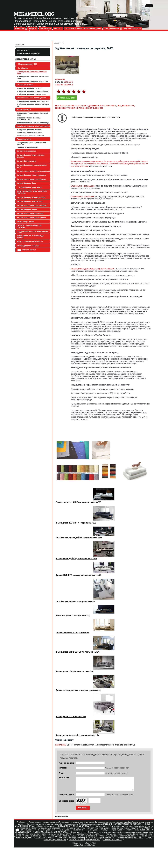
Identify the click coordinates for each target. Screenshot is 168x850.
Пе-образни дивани (25, 85)
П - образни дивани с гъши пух (29, 88)
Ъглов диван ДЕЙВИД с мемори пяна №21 (76, 559)
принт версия (61, 818)
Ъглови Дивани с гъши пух (28, 246)
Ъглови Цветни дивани (26, 161)
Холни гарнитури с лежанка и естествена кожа (29, 119)
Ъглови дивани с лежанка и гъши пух (32, 81)
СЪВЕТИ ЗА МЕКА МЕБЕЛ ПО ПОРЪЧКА (29, 227)
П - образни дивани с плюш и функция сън (33, 105)
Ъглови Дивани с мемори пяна (29, 201)
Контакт (58, 28)
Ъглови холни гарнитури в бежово (31, 179)
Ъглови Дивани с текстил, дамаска (31, 175)
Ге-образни (23, 68)
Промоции (19, 28)
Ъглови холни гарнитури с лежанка (31, 205)
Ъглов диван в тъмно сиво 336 (71, 716)
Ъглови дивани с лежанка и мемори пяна (32, 73)
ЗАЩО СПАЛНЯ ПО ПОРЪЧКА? (30, 242)
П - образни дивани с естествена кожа (32, 91)
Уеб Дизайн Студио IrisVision (84, 848)
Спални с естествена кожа (27, 147)
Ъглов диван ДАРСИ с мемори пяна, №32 (76, 523)
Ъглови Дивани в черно (27, 209)
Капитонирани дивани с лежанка (30, 136)
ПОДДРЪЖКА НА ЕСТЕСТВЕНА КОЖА (32, 232)
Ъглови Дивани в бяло (26, 183)
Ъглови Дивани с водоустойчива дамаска (30, 156)
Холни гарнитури (24, 110)
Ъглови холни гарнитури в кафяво (31, 217)
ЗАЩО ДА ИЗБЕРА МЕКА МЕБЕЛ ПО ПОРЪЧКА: (32, 192)
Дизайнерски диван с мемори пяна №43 (75, 601)
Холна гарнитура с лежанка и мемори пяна (32, 114)
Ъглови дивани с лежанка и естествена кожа (33, 77)
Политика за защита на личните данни (83, 28)
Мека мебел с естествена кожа (29, 133)
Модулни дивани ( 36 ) (27, 64)
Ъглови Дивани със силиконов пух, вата (32, 166)
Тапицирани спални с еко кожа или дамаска (31, 144)
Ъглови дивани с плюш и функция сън (33, 101)
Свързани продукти (132, 28)
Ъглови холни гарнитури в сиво (30, 213)
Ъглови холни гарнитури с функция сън (33, 171)
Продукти (32, 28)
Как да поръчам (111, 28)
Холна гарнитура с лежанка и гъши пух (33, 123)
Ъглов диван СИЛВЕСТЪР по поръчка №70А (77, 652)
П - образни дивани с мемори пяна (31, 94)
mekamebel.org (34, 14)
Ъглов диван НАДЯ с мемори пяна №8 (74, 671)
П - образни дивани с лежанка (29, 130)
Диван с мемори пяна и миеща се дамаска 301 (78, 690)
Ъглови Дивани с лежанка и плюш (31, 197)
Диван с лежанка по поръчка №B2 (72, 632)
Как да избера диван (25, 222)
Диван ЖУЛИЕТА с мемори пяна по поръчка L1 (78, 575)
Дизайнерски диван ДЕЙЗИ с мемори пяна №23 (79, 537)
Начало (56, 43)
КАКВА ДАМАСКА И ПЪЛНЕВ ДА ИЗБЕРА (30, 237)
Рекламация (45, 28)
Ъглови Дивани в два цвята (30, 187)
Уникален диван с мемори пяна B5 (72, 615)
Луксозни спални (24, 139)
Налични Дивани (27, 250)
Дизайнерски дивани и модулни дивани (33, 126)
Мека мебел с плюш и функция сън (31, 98)
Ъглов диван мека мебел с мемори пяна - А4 (77, 735)
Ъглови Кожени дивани (26, 151)
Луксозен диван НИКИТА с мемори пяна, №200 (78, 502)
